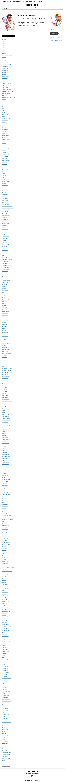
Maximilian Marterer (6, 454)
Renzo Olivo (4, 607)
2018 (3, 45)
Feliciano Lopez (5, 257)
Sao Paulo (4, 647)
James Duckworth (6, 334)
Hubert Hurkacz (5, 311)
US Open (4, 733)
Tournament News (6, 724)
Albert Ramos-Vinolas (7, 55)
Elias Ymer (4, 234)
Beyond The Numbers (7, 124)
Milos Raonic (5, 475)
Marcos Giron (5, 427)
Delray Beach (5, 211)
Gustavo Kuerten (6, 286)
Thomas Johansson (6, 705)
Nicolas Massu (5, 538)
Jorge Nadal (4, 366)
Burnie (3, 147)
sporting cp (4, 661)
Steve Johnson (5, 672)
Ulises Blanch (5, 729)
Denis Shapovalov (6, 215)
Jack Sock (4, 328)
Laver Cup (4, 391)
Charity (3, 173)
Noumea (4, 550)
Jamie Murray (5, 336)
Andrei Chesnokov (6, 72)
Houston (4, 305)
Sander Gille (5, 643)
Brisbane (4, 137)
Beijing (3, 110)
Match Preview (5, 443)
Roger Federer (5, 624)
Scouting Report (6, 649)
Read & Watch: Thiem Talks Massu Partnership (32, 19)
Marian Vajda (5, 429)
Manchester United (6, 414)
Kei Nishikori (5, 378)
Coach (3, 177)
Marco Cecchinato (6, 424)
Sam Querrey (5, 640)
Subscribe (54, 33)
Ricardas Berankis (6, 611)
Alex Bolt (4, 57)
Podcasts (4, 580)
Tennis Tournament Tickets (15, 1)
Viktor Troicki (5, 741)
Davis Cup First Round (7, 206)
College (3, 179)
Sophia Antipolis (6, 659)
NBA (3, 502)
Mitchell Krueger (6, 479)
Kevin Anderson (5, 380)
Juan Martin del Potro (7, 370)
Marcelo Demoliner (6, 420)
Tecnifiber (31, 1)
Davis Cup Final (5, 204)
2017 (3, 43)
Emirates (4, 240)
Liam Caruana (5, 397)
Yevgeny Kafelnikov (6, 752)
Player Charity (5, 575)
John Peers (4, 361)
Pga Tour (4, 569)
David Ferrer (5, 198)
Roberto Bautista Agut (7, 619)
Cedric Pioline (5, 162)
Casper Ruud (5, 158)
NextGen (4, 517)
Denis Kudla (4, 213)
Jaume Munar (5, 341)
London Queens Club (7, 401)
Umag (3, 731)
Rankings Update (6, 599)
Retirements (5, 609)
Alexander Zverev (6, 62)
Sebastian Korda (5, 651)
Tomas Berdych (5, 714)
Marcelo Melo (5, 422)
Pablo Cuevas (5, 563)
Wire (3, 748)
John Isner (4, 357)
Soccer (3, 655)
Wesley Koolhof (5, 745)
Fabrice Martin (5, 252)
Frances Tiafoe (5, 267)
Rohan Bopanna (5, 628)
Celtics (3, 166)
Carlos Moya (5, 156)
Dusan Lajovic (5, 229)
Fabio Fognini (5, 250)
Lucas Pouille (5, 404)
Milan (3, 471)
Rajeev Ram (4, 597)
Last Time (4, 389)
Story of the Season (6, 678)
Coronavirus (5, 185)
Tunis (3, 726)
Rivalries (4, 615)
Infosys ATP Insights (7, 320)
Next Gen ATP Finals (6, 515)
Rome (3, 632)
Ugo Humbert (5, 727)
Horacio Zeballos (6, 299)
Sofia (3, 657)
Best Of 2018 (5, 114)
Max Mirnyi (4, 452)
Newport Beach (5, 513)
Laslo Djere (4, 387)
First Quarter (5, 261)
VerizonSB (4, 737)
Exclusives (4, 246)
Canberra (4, 152)
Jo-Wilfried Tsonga (6, 353)
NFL (3, 521)
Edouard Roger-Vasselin (7, 233)
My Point (4, 498)
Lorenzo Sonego (5, 403)
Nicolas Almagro (6, 533)
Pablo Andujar (5, 561)
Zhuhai (3, 760)
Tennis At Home (5, 695)
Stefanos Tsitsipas (6, 670)
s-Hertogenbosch (6, 638)
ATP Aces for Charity (7, 83)
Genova (3, 276)
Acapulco (4, 53)
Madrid (3, 410)
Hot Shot (4, 303)
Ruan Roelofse (5, 636)
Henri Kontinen (5, 296)
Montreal (4, 487)
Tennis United (5, 697)
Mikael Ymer (5, 466)
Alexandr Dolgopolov (7, 64)
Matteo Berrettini (6, 450)
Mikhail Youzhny (6, 469)
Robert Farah (5, 617)
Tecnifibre (4, 689)
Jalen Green (4, 330)
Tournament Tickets (38, 1)
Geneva (3, 275)
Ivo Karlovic (4, 326)
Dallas (3, 190)
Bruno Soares (5, 141)
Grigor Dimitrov (5, 282)
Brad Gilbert (5, 129)
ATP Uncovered (5, 95)
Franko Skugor (5, 269)
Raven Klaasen (5, 601)
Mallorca (4, 412)
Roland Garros (5, 630)
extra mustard (5, 248)
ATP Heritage (5, 87)
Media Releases (5, 458)
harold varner (5, 290)
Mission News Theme (28, 780)
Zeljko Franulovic (6, 758)
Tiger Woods (5, 708)
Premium (4, 582)
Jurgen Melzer (5, 374)
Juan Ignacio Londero (7, 368)
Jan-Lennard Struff (6, 338)
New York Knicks (6, 510)
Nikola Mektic (5, 540)
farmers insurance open (7, 254)
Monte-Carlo (5, 481)
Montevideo (4, 483)
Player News (5, 578)
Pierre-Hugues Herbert (7, 573)
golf (3, 278)
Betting (3, 122)
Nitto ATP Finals (6, 544)
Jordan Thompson (6, 364)
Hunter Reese (5, 313)
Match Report (5, 447)
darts (3, 196)
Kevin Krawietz (5, 382)
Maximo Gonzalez (6, 456)
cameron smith (5, 148)
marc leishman (5, 416)
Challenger (4, 168)
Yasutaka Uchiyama (6, 750)
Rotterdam (4, 634)
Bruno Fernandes (6, 139)
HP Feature (4, 309)
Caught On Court (6, 160)
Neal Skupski (5, 506)
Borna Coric (4, 127)
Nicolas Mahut (5, 536)
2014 (3, 41)
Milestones (4, 473)
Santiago (4, 645)
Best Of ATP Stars (6, 118)
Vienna (3, 739)
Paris (3, 565)
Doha (3, 221)
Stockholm (4, 676)
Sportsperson (5, 662)
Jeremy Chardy (5, 347)
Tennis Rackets (25, 1)
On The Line (5, 557)
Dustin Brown (5, 231)
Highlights (4, 297)
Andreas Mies (5, 70)
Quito (3, 590)
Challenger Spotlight (7, 169)
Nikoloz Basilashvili (6, 542)
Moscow (4, 490)
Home (8, 1)
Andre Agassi (5, 66)
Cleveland (4, 175)
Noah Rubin (4, 548)
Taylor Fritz (4, 687)
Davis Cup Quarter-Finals (8, 208)
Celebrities (4, 164)
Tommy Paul (5, 718)
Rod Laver (4, 622)
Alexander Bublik (6, 61)
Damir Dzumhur (5, 192)
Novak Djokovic (5, 552)
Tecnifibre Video (6, 691)
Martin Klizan (5, 437)
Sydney (3, 683)
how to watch (5, 307)
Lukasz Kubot (5, 406)
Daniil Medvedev (5, 194)
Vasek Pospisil (5, 735)
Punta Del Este (5, 588)
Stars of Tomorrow (6, 666)
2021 (3, 51)
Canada (3, 150)
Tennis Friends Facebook (56, 40)
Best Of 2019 (5, 116)
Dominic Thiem (5, 223)
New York (4, 508)
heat (3, 292)
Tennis (3, 693)
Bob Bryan (4, 126)
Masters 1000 (5, 441)
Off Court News (5, 554)
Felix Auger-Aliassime (7, 259)
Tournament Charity (6, 722)
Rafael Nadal (5, 596)
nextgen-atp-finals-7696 (8, 519)
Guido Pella (4, 284)
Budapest (4, 143)
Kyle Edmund (5, 385)
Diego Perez (4, 217)
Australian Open (6, 101)
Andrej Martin (5, 74)
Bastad (3, 108)
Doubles (4, 225)
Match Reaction (5, 445)
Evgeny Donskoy (5, 244)
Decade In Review (6, 210)
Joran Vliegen (5, 362)
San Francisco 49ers (6, 641)
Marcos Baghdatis (6, 426)
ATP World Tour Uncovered (8, 97)
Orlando (4, 559)
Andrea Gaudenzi (6, 68)
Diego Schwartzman (6, 219)
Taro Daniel (4, 685)
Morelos (4, 489)
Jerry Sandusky (5, 349)
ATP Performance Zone (7, 91)
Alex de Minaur (5, 59)
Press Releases (5, 584)
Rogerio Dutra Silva (6, 626)
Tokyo (3, 712)
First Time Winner (6, 263)
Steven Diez (4, 674)
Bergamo (4, 112)
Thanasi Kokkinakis (6, 701)
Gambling (4, 273)
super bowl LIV (5, 682)
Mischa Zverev (5, 477)
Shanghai (4, 653)
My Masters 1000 (6, 496)
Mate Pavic (4, 448)
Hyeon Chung (5, 315)
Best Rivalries (5, 120)
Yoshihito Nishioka (6, 754)
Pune (3, 586)
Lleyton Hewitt (5, 399)
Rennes (3, 605)
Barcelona (4, 104)
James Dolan (5, 332)
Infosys (3, 319)
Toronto (4, 720)
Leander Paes (5, 393)
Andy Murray (5, 78)
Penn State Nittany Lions (8, 567)
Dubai (3, 227)
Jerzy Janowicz (5, 351)
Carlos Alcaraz (5, 154)
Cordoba (4, 183)
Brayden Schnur (5, 135)
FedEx (3, 255)
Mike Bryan (4, 468)
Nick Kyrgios (5, 531)
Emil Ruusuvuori (5, 236)
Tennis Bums (32, 4)
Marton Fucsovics (6, 439)
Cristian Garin (5, 189)
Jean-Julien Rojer (6, 343)
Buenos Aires (5, 145)
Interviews (4, 322)
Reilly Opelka (5, 603)
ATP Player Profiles (6, 93)
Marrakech (4, 433)
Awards (3, 103)
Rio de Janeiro (5, 613)
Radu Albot (4, 594)
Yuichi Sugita (5, 756)
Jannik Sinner (5, 340)
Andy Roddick (5, 80)
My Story (4, 500)
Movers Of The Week (6, 494)
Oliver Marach (5, 555)
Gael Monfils (5, 271)
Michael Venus (5, 464)
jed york (4, 345)
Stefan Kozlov (5, 668)
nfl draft (4, 523)
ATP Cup (4, 85)
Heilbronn (4, 294)
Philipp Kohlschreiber (7, 571)
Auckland (4, 99)
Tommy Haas (5, 716)
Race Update (5, 592)
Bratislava (4, 133)
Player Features (5, 576)
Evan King (4, 242)
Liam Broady (5, 395)
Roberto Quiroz (5, 620)
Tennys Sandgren (6, 699)
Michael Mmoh (5, 462)
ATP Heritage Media (6, 89)
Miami (3, 460)
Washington (4, 743)
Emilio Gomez (5, 238)
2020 (3, 49)
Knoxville (4, 383)
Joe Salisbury (5, 355)
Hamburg (4, 288)
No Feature (4, 546)
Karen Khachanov (6, 376)
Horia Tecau (4, 301)
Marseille (4, 435)
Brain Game (4, 131)
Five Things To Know (7, 265)
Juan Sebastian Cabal (7, 372)
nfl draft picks (5, 529)
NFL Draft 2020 (5, 525)
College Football (6, 181)
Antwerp (4, 82)
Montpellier (4, 485)
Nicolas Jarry (5, 534)
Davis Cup (4, 202)
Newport (4, 512)
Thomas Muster (5, 706)
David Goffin (5, 200)
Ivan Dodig (4, 324)
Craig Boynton (5, 187)
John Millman (5, 359)
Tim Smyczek (5, 710)
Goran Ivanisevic (6, 280)
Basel (3, 106)
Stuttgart (4, 680)
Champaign (4, 171)
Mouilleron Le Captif (6, 492)
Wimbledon (4, 747)
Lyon (3, 408)
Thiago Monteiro (6, 703)
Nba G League (5, 504)
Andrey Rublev (5, 76)
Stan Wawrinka (5, 664)
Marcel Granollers (6, 418)
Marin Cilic (4, 431)
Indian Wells (5, 317)
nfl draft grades (5, 527)
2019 (3, 47)
